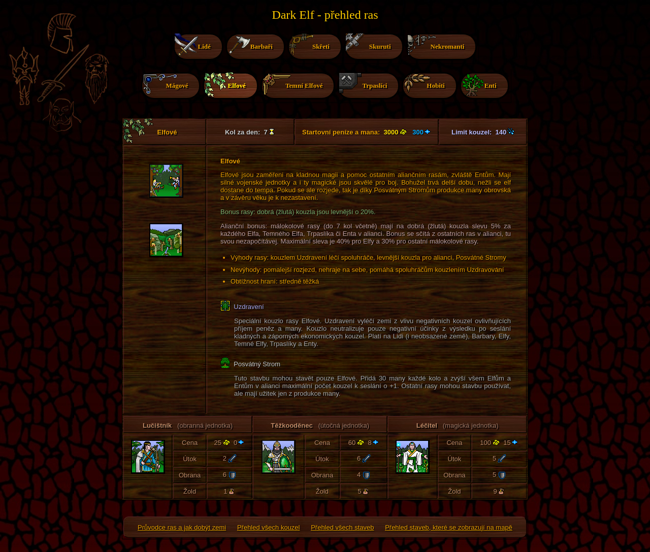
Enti (480, 85)
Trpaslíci (364, 84)
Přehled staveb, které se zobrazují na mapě (448, 527)
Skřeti (311, 44)
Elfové (226, 86)
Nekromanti (437, 45)
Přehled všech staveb (342, 527)
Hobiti (425, 84)
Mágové (166, 84)
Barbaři (251, 44)
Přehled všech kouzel (268, 527)
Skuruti (370, 42)
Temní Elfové (294, 84)
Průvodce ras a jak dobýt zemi (182, 527)
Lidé (194, 46)
